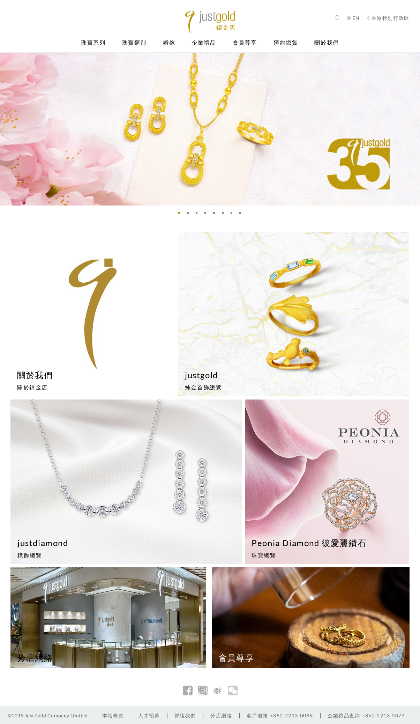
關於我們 (326, 43)
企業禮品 (204, 43)
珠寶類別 (134, 43)
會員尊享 (245, 43)
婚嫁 (169, 43)
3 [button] (198, 214)
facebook (188, 690)
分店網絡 (221, 715)
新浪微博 (218, 690)
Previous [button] (7, 129)
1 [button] (181, 214)
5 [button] (215, 214)
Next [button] (413, 129)
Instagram (203, 690)
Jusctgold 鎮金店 (210, 22)
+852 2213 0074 (366, 715)
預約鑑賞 (285, 43)
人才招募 (149, 715)
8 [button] (242, 214)
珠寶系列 (93, 43)
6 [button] (224, 214)
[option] (210, 129)
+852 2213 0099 (280, 715)
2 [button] (189, 214)
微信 (233, 690)
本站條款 (113, 715)
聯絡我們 (185, 715)
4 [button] (207, 214)
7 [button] (233, 214)
